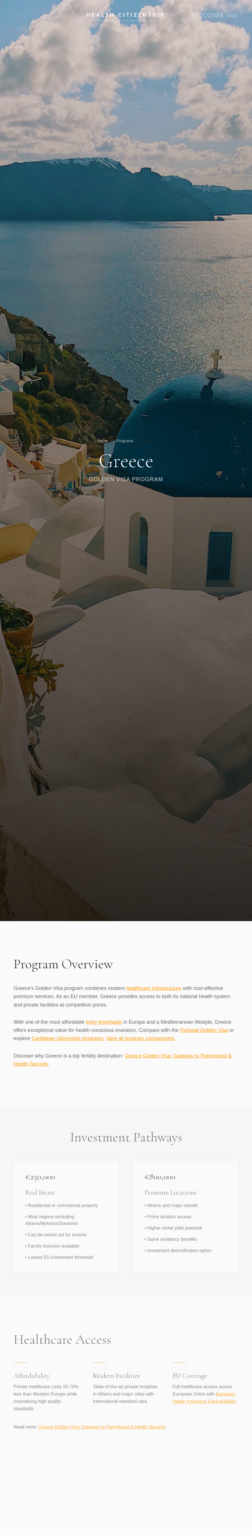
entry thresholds (104, 1022)
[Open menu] (214, 16)
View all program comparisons (140, 1038)
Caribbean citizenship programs (67, 1038)
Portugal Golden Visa (204, 1030)
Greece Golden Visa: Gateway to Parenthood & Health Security (101, 1431)
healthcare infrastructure (153, 988)
